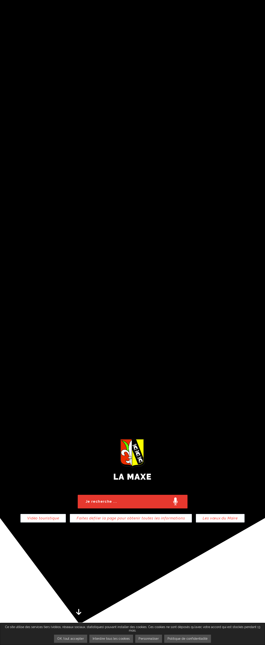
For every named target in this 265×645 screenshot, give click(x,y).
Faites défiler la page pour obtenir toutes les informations (131, 518)
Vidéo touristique (43, 518)
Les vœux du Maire (220, 518)
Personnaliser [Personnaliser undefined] (149, 638)
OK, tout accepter (70, 638)
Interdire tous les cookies (111, 638)
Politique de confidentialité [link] (188, 638)
